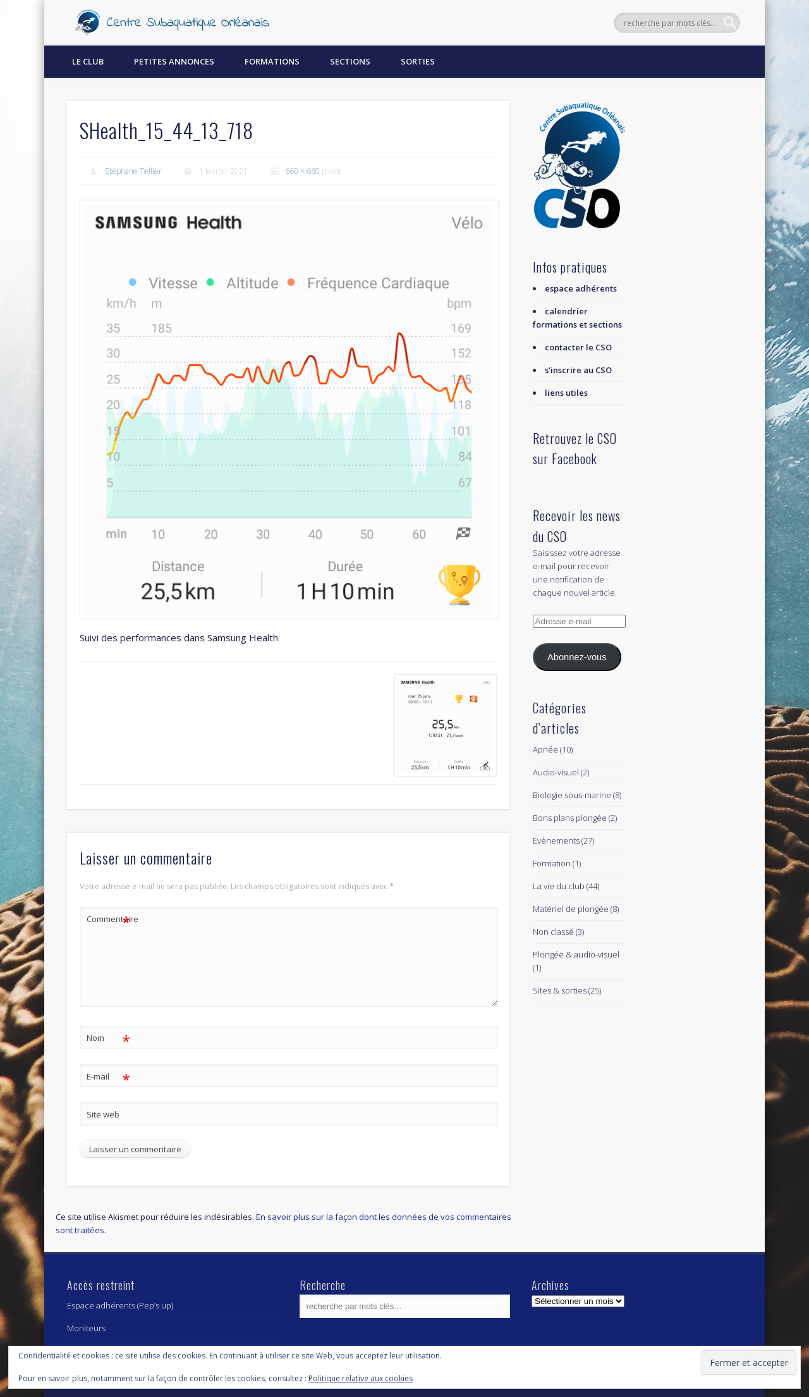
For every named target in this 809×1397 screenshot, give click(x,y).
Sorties (418, 61)
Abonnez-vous (576, 657)
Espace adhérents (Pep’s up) (120, 1305)
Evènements (556, 840)
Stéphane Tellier (133, 171)
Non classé (553, 931)
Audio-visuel (556, 772)
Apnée (545, 749)
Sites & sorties (560, 990)
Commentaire (109, 919)
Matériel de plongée (571, 908)
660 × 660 (302, 171)
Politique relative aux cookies (360, 1378)
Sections (350, 61)
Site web (103, 1114)
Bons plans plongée (570, 817)
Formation (552, 863)
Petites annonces (174, 61)
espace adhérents (581, 288)
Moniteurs (86, 1328)
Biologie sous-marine (572, 795)
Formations (272, 61)
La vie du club (559, 886)
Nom (108, 1038)
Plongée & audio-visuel (576, 954)
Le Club (88, 61)
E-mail (108, 1077)
